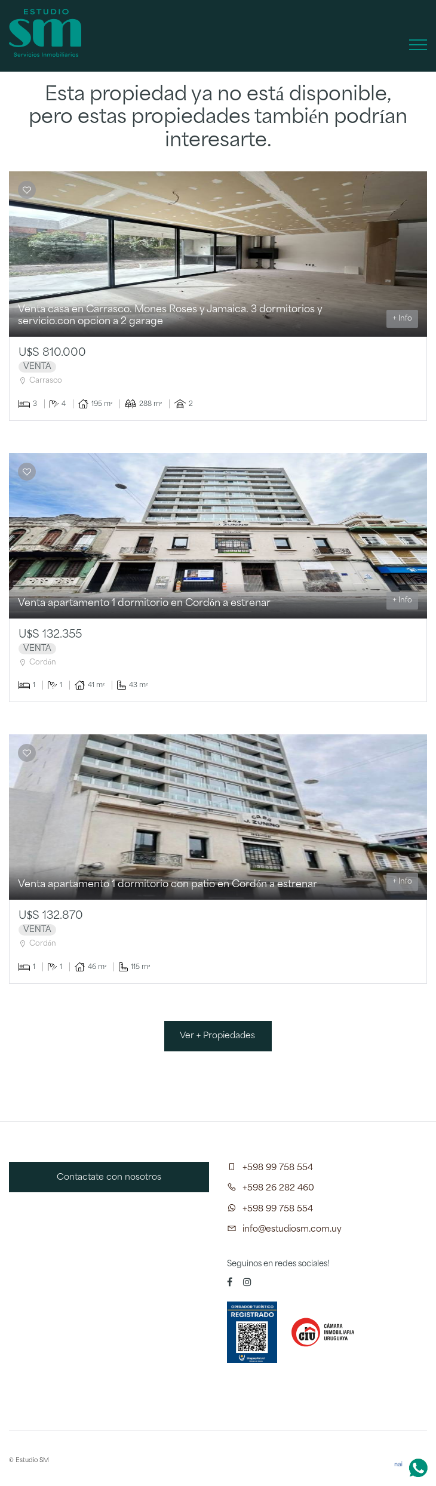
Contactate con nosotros (109, 1177)
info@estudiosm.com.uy (292, 1229)
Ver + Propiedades (218, 1036)
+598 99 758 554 (277, 1168)
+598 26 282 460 (278, 1188)
